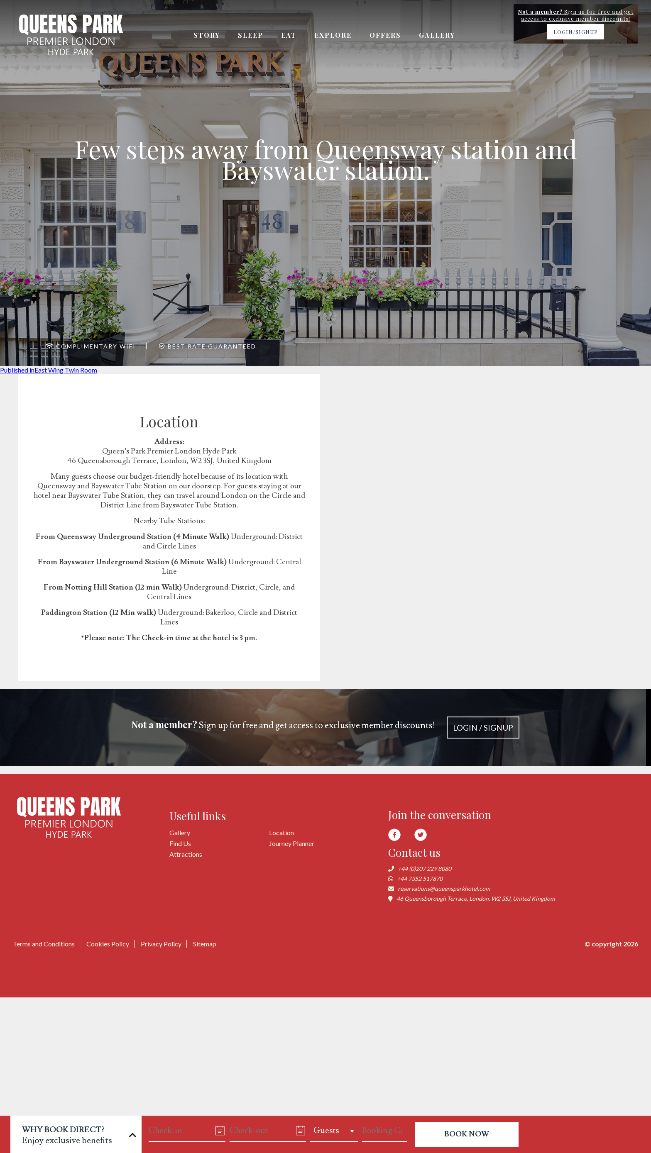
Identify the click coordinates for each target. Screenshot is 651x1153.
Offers (385, 35)
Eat (288, 35)
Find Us (180, 843)
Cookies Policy (107, 944)
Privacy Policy (161, 944)
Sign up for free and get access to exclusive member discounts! (326, 728)
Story (206, 35)
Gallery (437, 35)
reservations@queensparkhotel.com (444, 888)
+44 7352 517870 (420, 878)
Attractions (185, 854)
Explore (333, 35)
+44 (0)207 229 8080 (424, 868)
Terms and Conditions (44, 944)
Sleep (250, 35)
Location (281, 832)
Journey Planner (291, 843)
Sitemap (204, 944)
